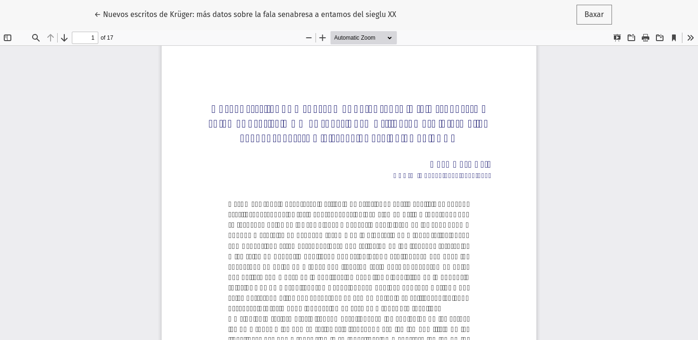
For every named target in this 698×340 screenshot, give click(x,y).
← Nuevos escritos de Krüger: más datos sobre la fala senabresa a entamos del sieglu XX (245, 13)
